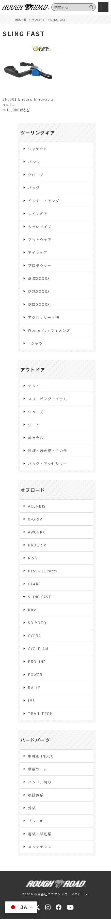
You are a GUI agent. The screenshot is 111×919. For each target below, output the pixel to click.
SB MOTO (37, 622)
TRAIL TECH (40, 713)
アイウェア (37, 252)
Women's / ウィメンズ (49, 330)
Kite (32, 609)
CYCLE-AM (38, 648)
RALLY (34, 687)
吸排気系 (36, 794)
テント (34, 385)
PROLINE (37, 661)
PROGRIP (37, 544)
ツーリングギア (37, 132)
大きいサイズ (40, 226)
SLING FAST (39, 596)
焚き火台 (36, 437)
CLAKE (34, 583)
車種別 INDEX (40, 756)
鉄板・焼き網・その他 (47, 450)
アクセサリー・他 (43, 317)
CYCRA (34, 635)
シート (34, 424)
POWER (35, 674)
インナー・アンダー (45, 200)
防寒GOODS (39, 291)
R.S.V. (33, 557)
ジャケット (37, 148)
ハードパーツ (35, 739)
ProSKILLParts (42, 570)
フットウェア (40, 239)
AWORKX (36, 532)
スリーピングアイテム (47, 398)
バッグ (34, 187)
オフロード (32, 489)
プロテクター (39, 265)
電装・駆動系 (40, 833)
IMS (31, 700)
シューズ (35, 411)
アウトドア (32, 369)
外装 (32, 807)
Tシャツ (35, 343)
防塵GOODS (39, 304)
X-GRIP (35, 519)
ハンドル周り (40, 781)
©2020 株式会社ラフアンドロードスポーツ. (55, 894)
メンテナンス (40, 846)
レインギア (38, 213)
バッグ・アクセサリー (47, 463)
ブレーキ (36, 820)
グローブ (35, 174)
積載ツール (38, 769)
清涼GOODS (39, 278)
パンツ (34, 161)
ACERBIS (37, 506)
